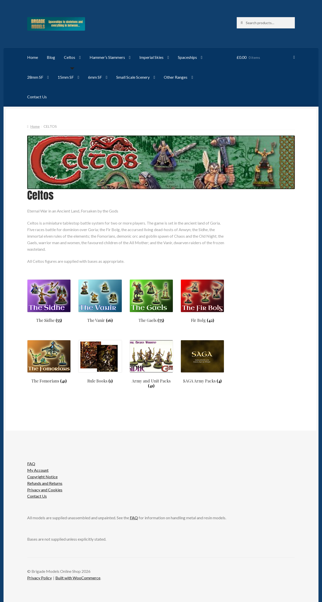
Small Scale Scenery (133, 77)
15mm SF (66, 77)
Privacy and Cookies (44, 489)
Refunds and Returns (44, 483)
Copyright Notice (42, 476)
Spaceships (187, 57)
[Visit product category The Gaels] (151, 301)
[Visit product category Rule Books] (100, 361)
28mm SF (35, 77)
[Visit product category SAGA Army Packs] (202, 361)
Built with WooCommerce (77, 577)
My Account (38, 470)
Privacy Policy (39, 577)
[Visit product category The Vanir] (100, 301)
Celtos (69, 57)
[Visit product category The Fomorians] (49, 361)
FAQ (31, 463)
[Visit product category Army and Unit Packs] (151, 364)
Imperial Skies (151, 57)
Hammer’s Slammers (107, 57)
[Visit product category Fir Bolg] (202, 301)
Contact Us (37, 96)
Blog (51, 57)
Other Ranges (175, 77)
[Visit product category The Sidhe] (49, 301)
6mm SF (95, 77)
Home (32, 57)
